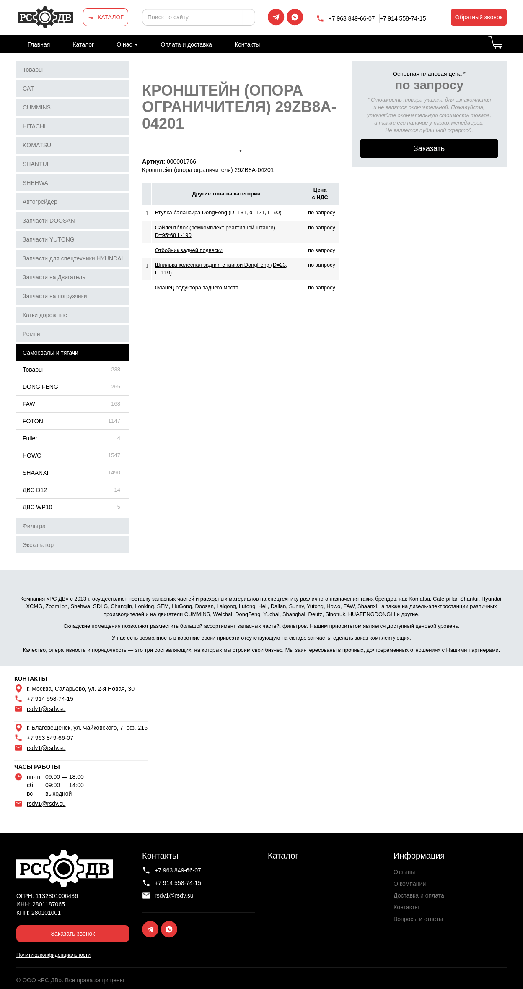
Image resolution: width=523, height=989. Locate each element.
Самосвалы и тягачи (50, 352)
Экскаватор (38, 544)
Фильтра (34, 526)
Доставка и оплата (419, 895)
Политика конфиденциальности (53, 955)
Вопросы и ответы (418, 919)
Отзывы (404, 872)
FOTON (33, 421)
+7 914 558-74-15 (403, 18)
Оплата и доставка (186, 44)
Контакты (247, 44)
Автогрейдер (40, 201)
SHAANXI (35, 472)
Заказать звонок (73, 933)
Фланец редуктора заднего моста (196, 287)
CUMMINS (37, 107)
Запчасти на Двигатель (54, 277)
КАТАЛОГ (111, 17)
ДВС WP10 (37, 507)
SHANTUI (35, 164)
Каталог (83, 44)
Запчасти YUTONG (49, 239)
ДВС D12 (35, 490)
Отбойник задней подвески (189, 250)
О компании (410, 883)
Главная (39, 44)
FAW (29, 404)
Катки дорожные (45, 315)
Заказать (429, 148)
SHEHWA (35, 183)
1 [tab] (240, 151)
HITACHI (34, 126)
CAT (28, 88)
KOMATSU (37, 145)
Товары (33, 69)
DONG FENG (40, 386)
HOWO (32, 455)
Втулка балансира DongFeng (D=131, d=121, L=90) (218, 212)
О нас (127, 44)
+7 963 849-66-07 (352, 18)
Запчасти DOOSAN (49, 220)
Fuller (30, 438)
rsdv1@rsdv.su (46, 708)
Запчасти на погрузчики (55, 296)
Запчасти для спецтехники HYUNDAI (73, 258)
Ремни (31, 334)
